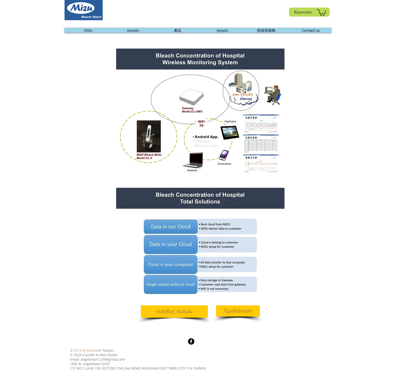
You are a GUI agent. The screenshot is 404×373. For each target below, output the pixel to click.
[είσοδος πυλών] (174, 311)
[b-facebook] (191, 341)
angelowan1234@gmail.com (103, 359)
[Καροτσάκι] (309, 12)
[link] (321, 12)
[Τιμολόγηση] (238, 311)
